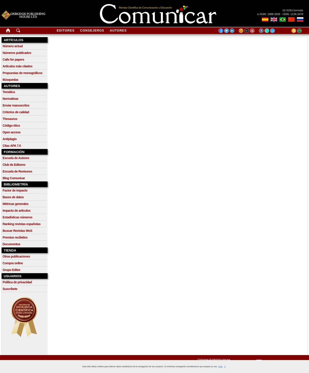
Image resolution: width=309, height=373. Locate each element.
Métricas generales (15, 204)
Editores (66, 30)
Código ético (11, 125)
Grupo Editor (11, 270)
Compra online (13, 263)
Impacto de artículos (17, 210)
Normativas (10, 98)
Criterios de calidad (16, 112)
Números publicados (17, 53)
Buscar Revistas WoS (17, 230)
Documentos (11, 244)
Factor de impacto (15, 190)
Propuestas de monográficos (22, 73)
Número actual (13, 46)
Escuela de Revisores (17, 171)
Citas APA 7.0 (12, 145)
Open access (12, 132)
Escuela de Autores (16, 158)
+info (220, 366)
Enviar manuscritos (16, 105)
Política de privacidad (17, 282)
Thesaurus (10, 119)
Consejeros (92, 30)
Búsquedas (10, 79)
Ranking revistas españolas (22, 224)
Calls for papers (13, 59)
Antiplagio (10, 139)
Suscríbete (10, 289)
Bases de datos (13, 197)
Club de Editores (14, 164)
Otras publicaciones (16, 256)
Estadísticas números (18, 217)
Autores (118, 30)
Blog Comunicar (14, 178)
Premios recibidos (15, 237)
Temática (9, 92)
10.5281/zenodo (293, 10)
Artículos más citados (18, 66)
